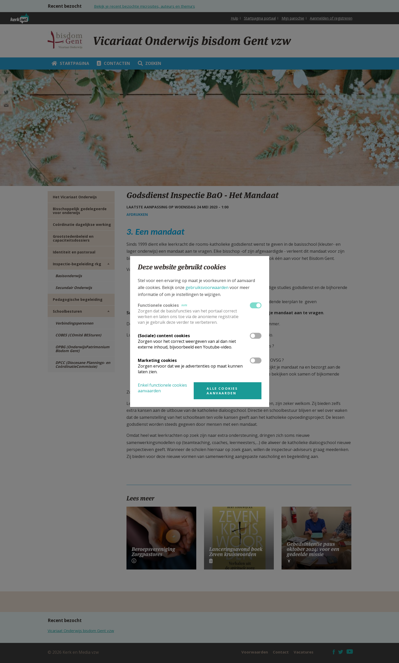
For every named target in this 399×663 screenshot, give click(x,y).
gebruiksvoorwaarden (206, 287)
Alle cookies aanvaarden (222, 390)
